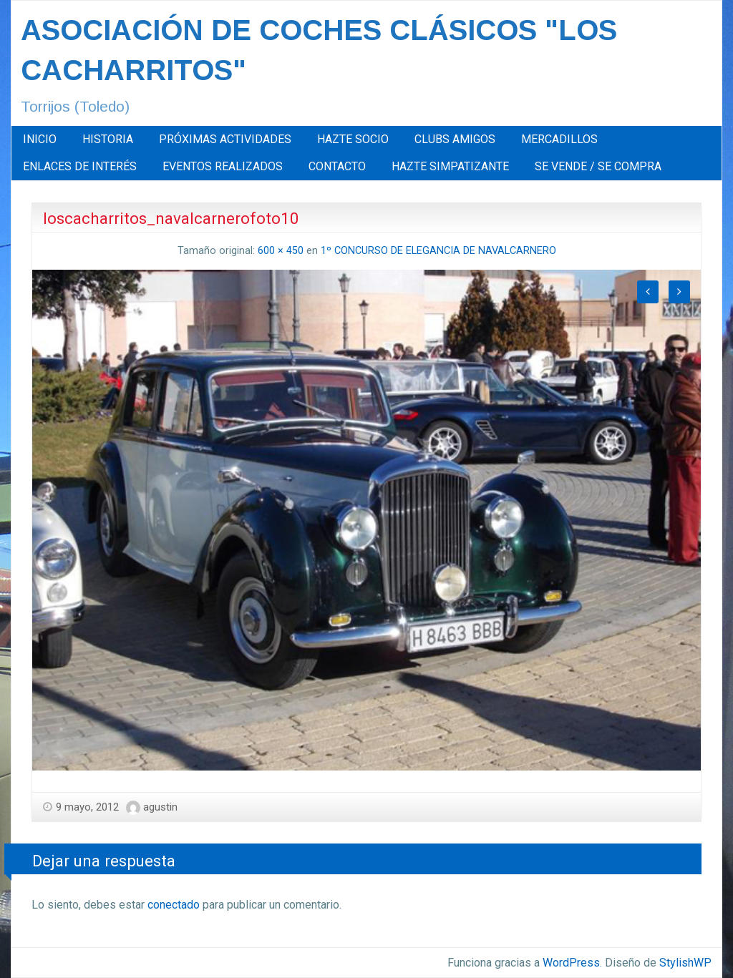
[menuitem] (39, 139)
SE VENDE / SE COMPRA (598, 166)
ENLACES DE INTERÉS (80, 166)
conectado (173, 904)
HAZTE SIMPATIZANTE (450, 166)
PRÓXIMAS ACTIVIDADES (225, 139)
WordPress (571, 962)
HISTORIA (107, 139)
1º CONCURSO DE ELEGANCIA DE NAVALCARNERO (438, 251)
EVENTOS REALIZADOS (222, 166)
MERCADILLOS (559, 139)
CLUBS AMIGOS (454, 139)
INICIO (40, 139)
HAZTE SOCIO (353, 139)
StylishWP (685, 962)
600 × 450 (281, 251)
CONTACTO (337, 166)
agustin (160, 807)
